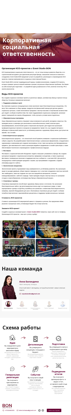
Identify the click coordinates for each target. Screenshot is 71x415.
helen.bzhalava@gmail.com (26, 410)
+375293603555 (8, 410)
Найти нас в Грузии (54, 410)
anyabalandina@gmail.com (29, 294)
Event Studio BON (33, 212)
